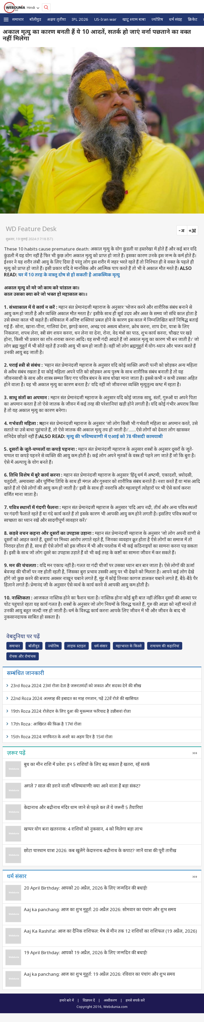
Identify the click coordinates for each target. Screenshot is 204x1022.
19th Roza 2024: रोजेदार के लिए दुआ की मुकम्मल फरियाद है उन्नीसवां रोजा (71, 711)
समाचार (18, 19)
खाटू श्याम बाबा (134, 19)
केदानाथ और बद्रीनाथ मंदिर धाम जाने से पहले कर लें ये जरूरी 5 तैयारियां (83, 807)
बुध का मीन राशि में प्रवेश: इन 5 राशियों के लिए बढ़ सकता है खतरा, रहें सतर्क (87, 764)
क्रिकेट (192, 19)
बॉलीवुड (35, 19)
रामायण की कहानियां (164, 645)
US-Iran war (105, 19)
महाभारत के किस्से (129, 645)
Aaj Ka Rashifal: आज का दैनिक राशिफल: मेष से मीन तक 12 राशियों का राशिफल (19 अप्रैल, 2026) (110, 931)
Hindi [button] (32, 7)
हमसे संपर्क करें (135, 1000)
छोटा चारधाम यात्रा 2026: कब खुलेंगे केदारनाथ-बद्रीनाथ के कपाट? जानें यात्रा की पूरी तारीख (100, 850)
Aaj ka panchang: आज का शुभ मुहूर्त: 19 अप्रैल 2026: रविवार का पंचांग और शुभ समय (99, 974)
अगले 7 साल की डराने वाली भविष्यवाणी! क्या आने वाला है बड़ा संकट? (82, 786)
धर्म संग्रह (175, 19)
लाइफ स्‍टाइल (76, 645)
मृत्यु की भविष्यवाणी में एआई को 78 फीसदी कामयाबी (114, 436)
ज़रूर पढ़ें (16, 752)
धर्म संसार (17, 876)
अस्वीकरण (110, 1000)
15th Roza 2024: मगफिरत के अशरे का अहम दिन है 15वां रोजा (61, 737)
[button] (6, 19)
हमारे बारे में (67, 1000)
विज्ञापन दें (89, 1000)
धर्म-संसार (100, 645)
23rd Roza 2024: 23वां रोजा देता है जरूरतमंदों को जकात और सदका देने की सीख (76, 686)
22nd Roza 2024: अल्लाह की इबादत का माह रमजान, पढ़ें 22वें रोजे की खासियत (74, 698)
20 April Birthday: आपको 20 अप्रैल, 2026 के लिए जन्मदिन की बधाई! (85, 888)
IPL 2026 (80, 19)
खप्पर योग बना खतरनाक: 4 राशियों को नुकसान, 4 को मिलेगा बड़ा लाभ (83, 829)
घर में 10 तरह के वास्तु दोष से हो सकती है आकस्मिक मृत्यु (69, 275)
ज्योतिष (157, 19)
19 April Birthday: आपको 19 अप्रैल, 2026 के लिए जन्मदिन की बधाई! (85, 952)
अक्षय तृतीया (56, 19)
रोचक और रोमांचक (22, 656)
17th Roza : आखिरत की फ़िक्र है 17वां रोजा (46, 724)
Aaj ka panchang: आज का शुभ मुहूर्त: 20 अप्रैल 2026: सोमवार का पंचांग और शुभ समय (100, 909)
